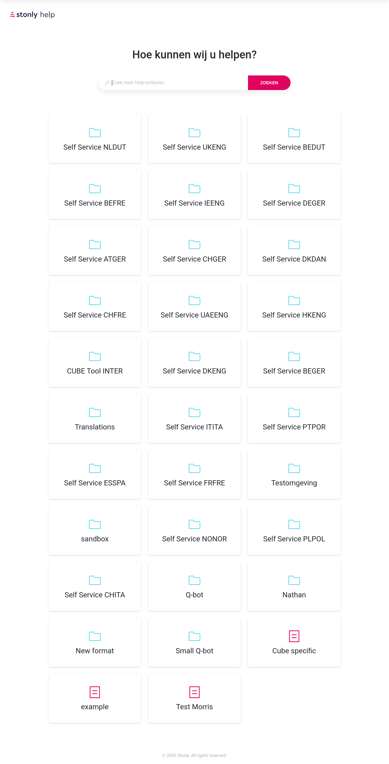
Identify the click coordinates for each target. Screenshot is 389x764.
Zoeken (269, 82)
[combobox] (173, 82)
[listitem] (95, 138)
